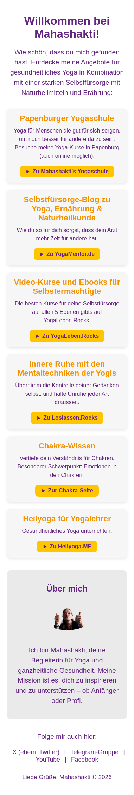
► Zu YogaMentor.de (67, 254)
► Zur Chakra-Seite (67, 490)
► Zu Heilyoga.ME (67, 546)
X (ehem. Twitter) (35, 752)
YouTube (48, 759)
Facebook (84, 759)
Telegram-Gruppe (94, 752)
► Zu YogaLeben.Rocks (67, 336)
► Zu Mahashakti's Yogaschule (67, 171)
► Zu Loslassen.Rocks (67, 418)
